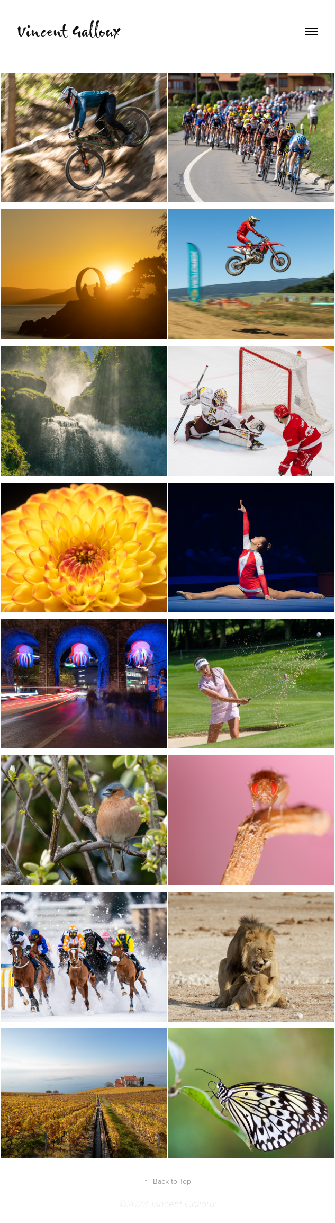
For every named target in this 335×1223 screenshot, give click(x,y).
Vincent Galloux (68, 31)
